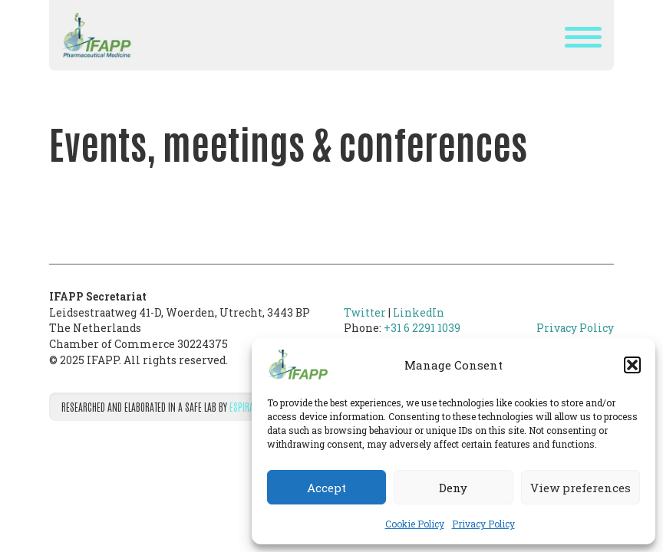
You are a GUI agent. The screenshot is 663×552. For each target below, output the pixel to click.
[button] (632, 365)
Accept (326, 487)
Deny (453, 487)
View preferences (580, 487)
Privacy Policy (483, 524)
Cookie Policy (414, 524)
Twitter (365, 313)
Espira (241, 406)
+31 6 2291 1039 (422, 328)
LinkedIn (418, 313)
